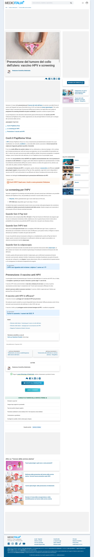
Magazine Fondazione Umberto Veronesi (20, 328)
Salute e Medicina (57, 542)
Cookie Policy (75, 544)
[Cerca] (72, 2)
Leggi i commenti (32, 390)
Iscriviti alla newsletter (33, 383)
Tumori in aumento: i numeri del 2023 (20, 313)
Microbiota (77, 189)
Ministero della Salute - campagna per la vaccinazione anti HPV (25, 325)
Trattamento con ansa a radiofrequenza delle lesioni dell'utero (18, 353)
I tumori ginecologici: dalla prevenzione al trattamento (39, 485)
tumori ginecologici (47, 107)
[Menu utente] (87, 2)
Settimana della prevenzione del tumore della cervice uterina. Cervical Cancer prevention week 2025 (39, 475)
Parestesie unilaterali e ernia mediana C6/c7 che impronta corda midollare (25, 411)
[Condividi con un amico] (59, 79)
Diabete (77, 160)
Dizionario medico (57, 544)
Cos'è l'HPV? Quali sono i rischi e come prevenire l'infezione (28, 182)
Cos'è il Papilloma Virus (13, 125)
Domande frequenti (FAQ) (39, 544)
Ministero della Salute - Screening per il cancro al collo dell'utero (25, 323)
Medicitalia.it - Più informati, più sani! (14, 3)
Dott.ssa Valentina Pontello (15, 337)
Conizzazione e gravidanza (13, 415)
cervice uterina (37, 427)
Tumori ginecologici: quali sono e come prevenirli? (38, 463)
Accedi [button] (35, 539)
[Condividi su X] (52, 79)
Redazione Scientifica (77, 540)
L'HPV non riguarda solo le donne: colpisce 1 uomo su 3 (26, 267)
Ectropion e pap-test (12, 401)
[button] (76, 82)
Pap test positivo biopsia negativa (15, 408)
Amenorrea (77, 175)
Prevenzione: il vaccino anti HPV (16, 131)
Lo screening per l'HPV (13, 128)
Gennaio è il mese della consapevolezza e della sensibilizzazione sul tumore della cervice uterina (38, 498)
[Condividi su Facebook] (49, 79)
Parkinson (77, 167)
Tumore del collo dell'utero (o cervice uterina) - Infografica (48, 353)
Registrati (40, 539)
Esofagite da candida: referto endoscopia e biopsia (19, 419)
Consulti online (56, 539)
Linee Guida (22, 549)
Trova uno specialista (38, 542)
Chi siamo (75, 539)
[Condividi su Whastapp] (57, 79)
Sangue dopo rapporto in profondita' (15, 404)
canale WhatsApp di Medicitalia (25, 374)
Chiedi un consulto (38, 540)
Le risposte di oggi (57, 540)
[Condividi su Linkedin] (54, 79)
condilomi (22, 144)
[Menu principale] (83, 2)
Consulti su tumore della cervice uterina (32, 398)
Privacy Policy (75, 542)
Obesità (77, 182)
